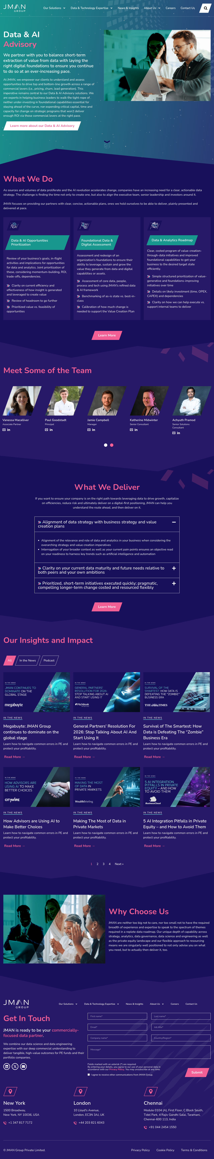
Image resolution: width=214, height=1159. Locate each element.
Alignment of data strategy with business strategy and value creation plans (97, 524)
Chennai (153, 1103)
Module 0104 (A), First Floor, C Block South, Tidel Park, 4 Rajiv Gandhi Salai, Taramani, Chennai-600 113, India (173, 1114)
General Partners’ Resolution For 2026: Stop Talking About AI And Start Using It (104, 732)
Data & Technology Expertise (92, 8)
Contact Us (188, 8)
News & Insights (128, 8)
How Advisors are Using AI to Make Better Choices (31, 824)
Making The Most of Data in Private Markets (99, 824)
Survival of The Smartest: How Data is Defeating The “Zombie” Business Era (173, 732)
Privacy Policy (116, 1069)
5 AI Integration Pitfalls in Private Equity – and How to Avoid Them (175, 824)
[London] (81, 1091)
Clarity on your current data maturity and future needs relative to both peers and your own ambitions (101, 570)
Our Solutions (54, 8)
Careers (171, 8)
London (82, 1103)
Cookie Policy (165, 1150)
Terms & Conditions (194, 1150)
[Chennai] (151, 1091)
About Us (152, 8)
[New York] (10, 1091)
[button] (107, 524)
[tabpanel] (22, 411)
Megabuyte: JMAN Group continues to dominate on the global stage (31, 732)
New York (14, 1103)
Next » (119, 864)
